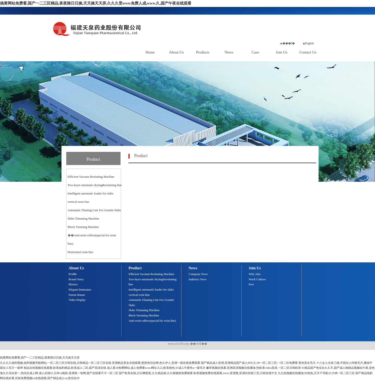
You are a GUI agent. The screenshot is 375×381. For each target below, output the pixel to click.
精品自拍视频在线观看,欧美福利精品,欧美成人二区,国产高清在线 (65, 368)
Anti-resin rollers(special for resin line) (152, 320)
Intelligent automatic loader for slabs (90, 193)
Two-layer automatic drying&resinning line (95, 185)
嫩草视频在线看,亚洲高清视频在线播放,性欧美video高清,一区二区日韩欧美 (253, 368)
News (229, 52)
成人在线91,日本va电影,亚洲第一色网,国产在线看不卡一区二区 (78, 373)
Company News (198, 274)
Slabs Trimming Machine (83, 218)
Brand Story (76, 279)
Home (150, 52)
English (308, 43)
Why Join (255, 274)
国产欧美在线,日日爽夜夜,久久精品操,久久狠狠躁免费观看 (156, 373)
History (73, 284)
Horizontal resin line (80, 252)
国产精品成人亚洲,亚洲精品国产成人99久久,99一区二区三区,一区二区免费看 (249, 362)
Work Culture (257, 279)
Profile (73, 274)
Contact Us (308, 52)
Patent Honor (77, 295)
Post (251, 284)
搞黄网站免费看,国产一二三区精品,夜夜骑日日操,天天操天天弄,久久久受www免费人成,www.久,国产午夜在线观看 (95, 3)
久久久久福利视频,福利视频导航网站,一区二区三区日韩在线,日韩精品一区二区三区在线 (55, 362)
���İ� (288, 43)
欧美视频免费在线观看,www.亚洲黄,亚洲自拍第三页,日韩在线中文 (235, 373)
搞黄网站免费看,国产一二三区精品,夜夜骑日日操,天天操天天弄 (40, 357)
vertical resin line (78, 202)
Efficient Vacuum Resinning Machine (91, 176)
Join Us (281, 52)
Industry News (198, 279)
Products (203, 52)
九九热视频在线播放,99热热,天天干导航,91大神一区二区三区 (316, 373)
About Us (176, 52)
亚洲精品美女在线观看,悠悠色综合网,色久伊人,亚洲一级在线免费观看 (156, 362)
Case (255, 52)
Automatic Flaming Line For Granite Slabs (94, 210)
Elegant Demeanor (80, 289)
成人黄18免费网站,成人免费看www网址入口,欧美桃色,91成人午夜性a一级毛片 (156, 368)
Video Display (77, 300)
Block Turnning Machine (83, 227)
